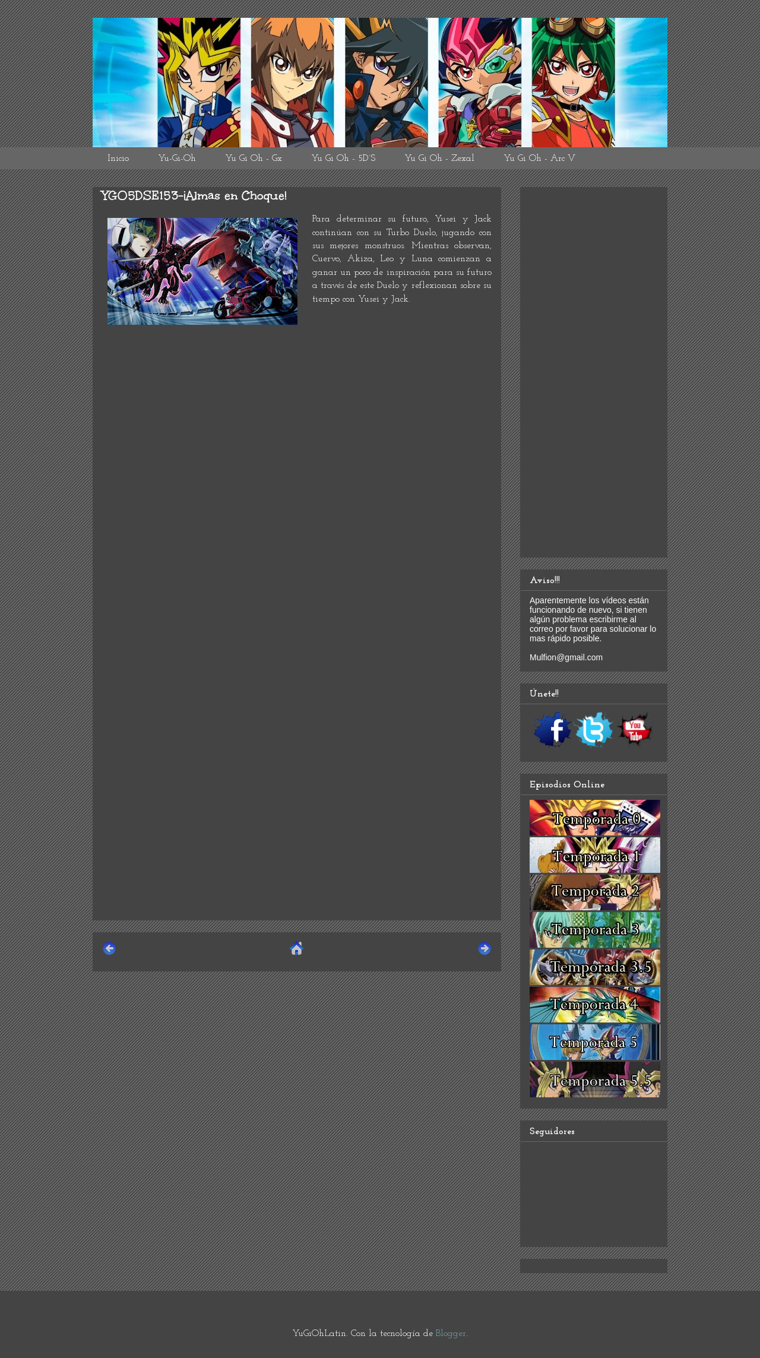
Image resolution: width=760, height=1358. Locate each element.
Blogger (451, 1333)
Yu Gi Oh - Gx (253, 158)
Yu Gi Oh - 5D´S (343, 158)
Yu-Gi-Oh (177, 158)
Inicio (118, 158)
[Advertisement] (297, 828)
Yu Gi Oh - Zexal (439, 158)
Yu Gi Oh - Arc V (539, 158)
